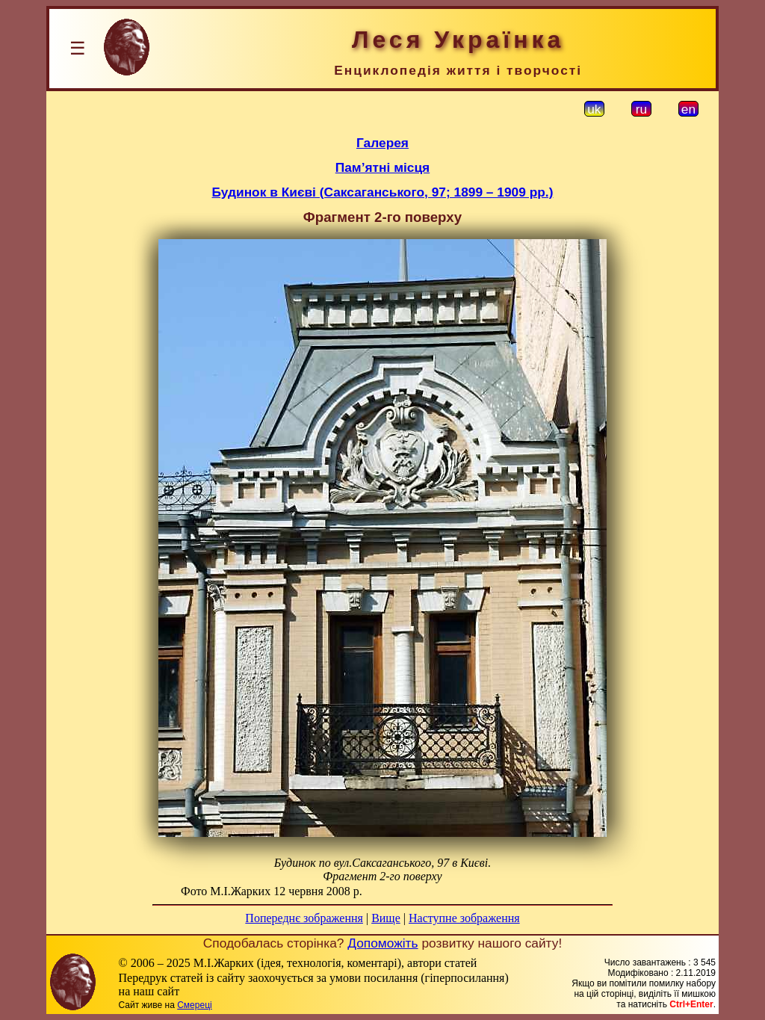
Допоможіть (382, 943)
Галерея (382, 142)
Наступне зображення (464, 918)
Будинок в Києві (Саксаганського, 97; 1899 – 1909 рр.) (383, 192)
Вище (385, 918)
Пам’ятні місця (382, 167)
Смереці (194, 1005)
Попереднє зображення (304, 918)
